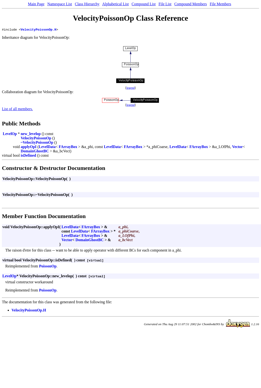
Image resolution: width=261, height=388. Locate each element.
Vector (237, 147)
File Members (220, 4)
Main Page (36, 4)
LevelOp (10, 134)
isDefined (28, 156)
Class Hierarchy (87, 4)
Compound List (144, 4)
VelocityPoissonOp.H (38, 30)
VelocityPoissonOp (36, 139)
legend (130, 88)
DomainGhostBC (35, 152)
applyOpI (28, 147)
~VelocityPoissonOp (37, 143)
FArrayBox (68, 147)
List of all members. (17, 110)
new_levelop (31, 134)
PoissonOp (47, 267)
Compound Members (190, 4)
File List (164, 4)
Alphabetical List (115, 4)
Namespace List (59, 4)
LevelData (47, 147)
